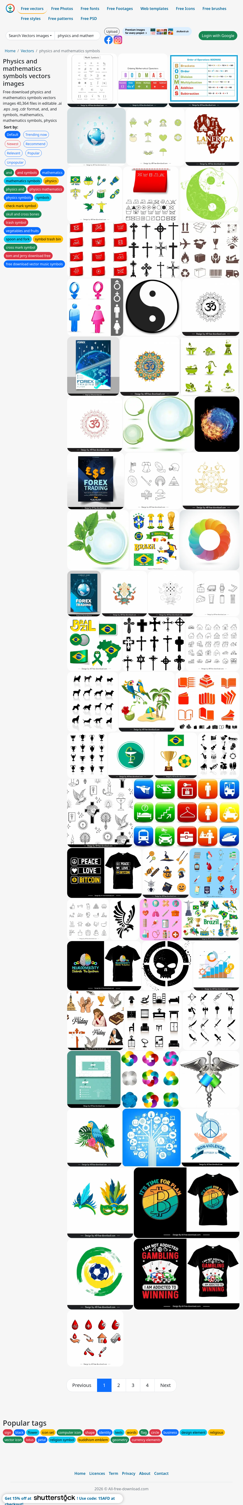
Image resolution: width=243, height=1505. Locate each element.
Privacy (128, 1473)
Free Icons (185, 8)
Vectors (27, 50)
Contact (161, 1473)
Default (12, 134)
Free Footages (120, 8)
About (144, 1473)
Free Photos (62, 8)
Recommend (35, 144)
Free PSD (89, 18)
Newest (13, 144)
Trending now (36, 134)
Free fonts (90, 8)
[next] (165, 1385)
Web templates (154, 8)
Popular (34, 153)
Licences (97, 1473)
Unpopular (15, 162)
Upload (111, 31)
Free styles (31, 18)
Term (113, 1473)
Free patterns (60, 18)
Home (10, 50)
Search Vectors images (29, 35)
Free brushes (214, 8)
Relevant (13, 153)
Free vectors (32, 8)
